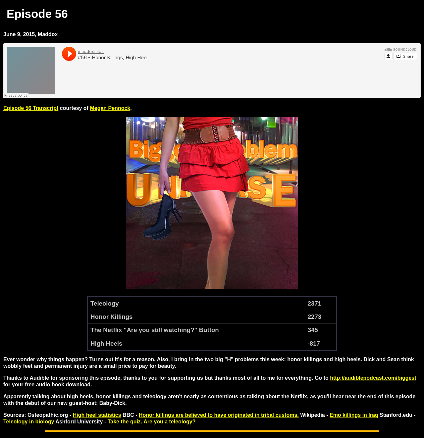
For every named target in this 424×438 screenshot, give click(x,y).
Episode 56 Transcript (30, 108)
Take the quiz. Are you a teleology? (152, 421)
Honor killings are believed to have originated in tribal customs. (219, 415)
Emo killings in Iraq (354, 415)
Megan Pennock (110, 108)
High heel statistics (97, 415)
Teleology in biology (28, 421)
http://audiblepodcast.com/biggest (373, 378)
